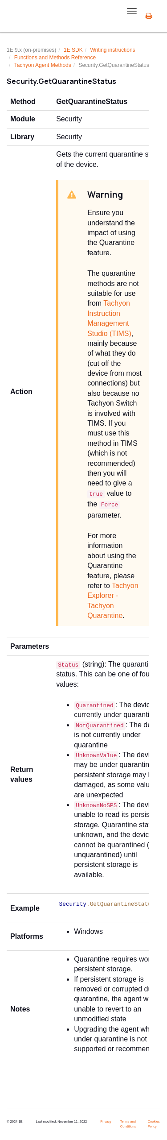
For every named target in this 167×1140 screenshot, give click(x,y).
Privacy (105, 1121)
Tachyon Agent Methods (42, 65)
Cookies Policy (154, 1123)
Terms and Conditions (128, 1123)
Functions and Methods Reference (55, 57)
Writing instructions (112, 50)
